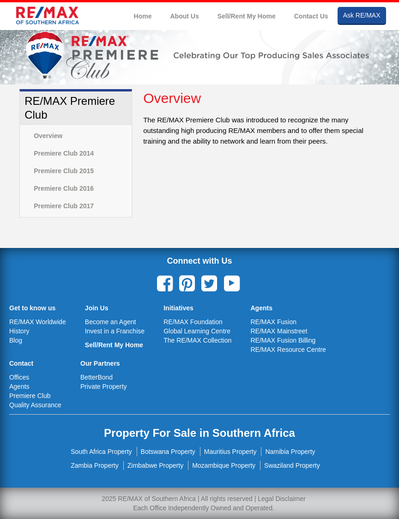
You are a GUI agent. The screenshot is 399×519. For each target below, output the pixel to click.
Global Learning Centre (196, 331)
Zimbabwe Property (155, 465)
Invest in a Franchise (115, 331)
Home (143, 16)
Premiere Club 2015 (64, 171)
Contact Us (311, 16)
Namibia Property (290, 451)
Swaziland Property (292, 465)
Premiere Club (29, 395)
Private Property (103, 386)
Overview (48, 135)
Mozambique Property (223, 465)
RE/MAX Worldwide (37, 322)
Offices (19, 377)
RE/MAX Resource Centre (288, 349)
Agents (19, 386)
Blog (15, 340)
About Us (184, 16)
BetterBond (96, 377)
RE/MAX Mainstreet (278, 331)
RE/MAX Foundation (193, 322)
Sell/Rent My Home (247, 16)
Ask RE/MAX (362, 15)
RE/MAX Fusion (273, 322)
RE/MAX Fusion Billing (282, 340)
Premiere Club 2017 (64, 206)
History (19, 331)
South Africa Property (101, 451)
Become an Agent (110, 322)
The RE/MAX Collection (197, 340)
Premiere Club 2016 (64, 188)
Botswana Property (168, 451)
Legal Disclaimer (281, 498)
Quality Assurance (35, 405)
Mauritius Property (230, 451)
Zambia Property (94, 465)
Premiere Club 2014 (64, 153)
